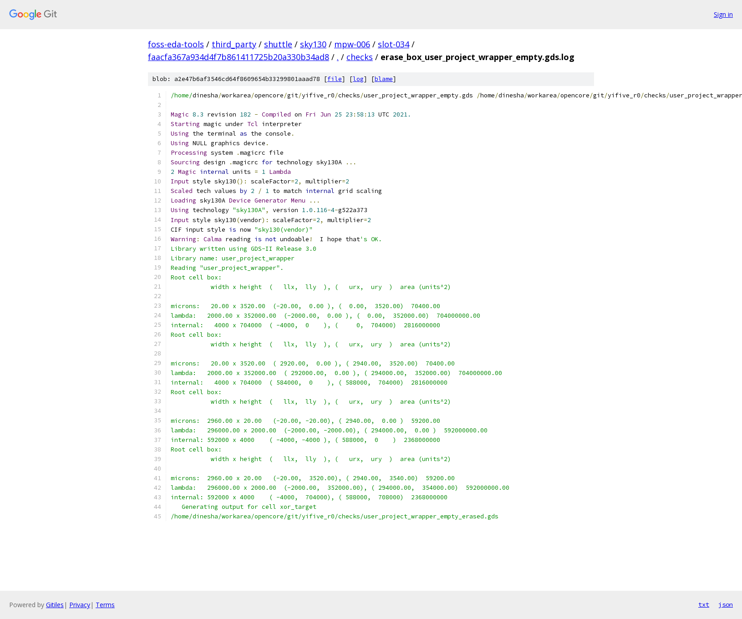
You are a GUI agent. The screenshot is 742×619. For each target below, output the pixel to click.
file (334, 79)
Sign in (723, 14)
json (725, 604)
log (358, 79)
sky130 (313, 44)
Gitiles (55, 604)
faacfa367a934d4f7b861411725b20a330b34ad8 (238, 56)
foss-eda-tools (176, 44)
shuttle (278, 44)
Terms (105, 604)
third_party (234, 44)
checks (359, 56)
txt (703, 604)
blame (384, 79)
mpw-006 (352, 44)
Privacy (79, 604)
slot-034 (393, 44)
